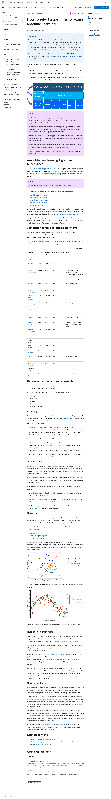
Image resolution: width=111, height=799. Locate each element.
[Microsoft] (3, 2)
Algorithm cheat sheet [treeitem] (12, 64)
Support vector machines (38, 538)
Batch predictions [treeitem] (11, 79)
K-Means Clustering (36, 205)
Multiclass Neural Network (38, 202)
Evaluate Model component (64, 418)
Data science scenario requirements (95, 21)
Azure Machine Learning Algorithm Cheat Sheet (44, 169)
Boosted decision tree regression (31, 358)
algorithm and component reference (67, 214)
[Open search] (102, 2)
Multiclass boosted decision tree (31, 324)
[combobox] (13, 16)
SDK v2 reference (39, 59)
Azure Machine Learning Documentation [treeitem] (10, 26)
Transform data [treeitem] (10, 69)
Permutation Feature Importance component (54, 724)
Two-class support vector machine (32, 304)
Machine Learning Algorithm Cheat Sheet (56, 185)
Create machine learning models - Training (39, 761)
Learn (28, 13)
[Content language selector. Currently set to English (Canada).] (8, 796)
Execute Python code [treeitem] (12, 82)
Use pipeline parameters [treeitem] (13, 72)
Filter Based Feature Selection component (43, 715)
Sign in (107, 2)
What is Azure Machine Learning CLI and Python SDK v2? (64, 56)
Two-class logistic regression (30, 265)
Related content (93, 25)
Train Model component (59, 502)
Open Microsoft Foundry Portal (83, 7)
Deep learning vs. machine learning (41, 744)
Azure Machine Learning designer (48, 174)
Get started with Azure (101, 7)
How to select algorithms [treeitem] (13, 67)
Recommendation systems (38, 197)
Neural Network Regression (39, 200)
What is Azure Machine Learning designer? (43, 739)
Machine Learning (42, 13)
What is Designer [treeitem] (11, 62)
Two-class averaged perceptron (31, 297)
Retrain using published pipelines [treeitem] (12, 76)
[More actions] (82, 13)
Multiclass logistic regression (30, 312)
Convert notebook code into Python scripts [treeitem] (13, 88)
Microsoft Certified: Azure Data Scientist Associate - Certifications (45, 772)
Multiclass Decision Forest (38, 195)
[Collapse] (22, 12)
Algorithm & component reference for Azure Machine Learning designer (53, 742)
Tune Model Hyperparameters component (55, 654)
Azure (33, 13)
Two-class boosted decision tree (31, 285)
